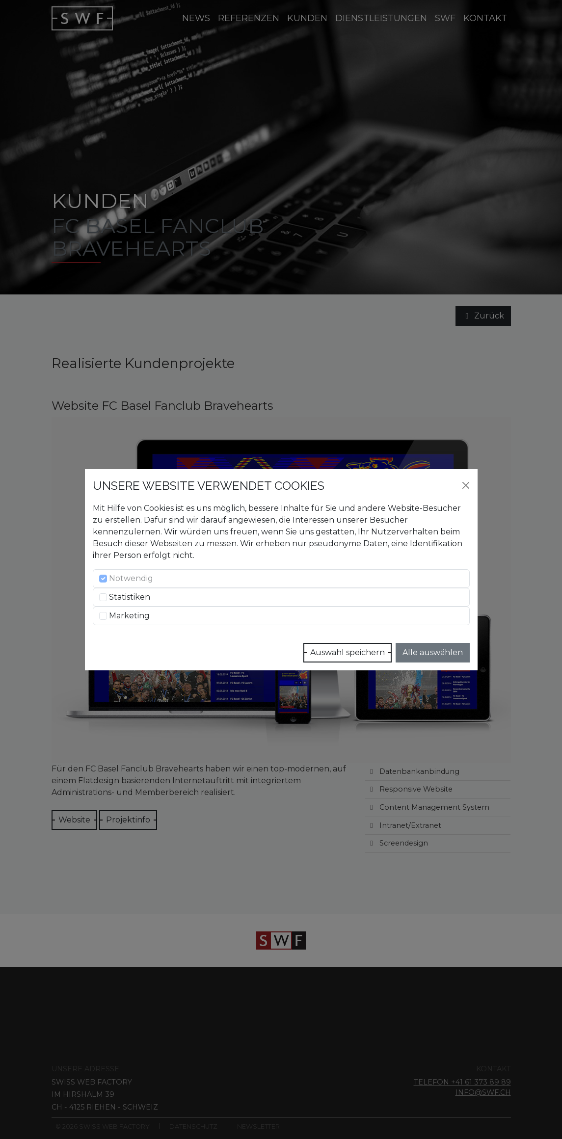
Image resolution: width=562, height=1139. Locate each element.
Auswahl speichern (347, 652)
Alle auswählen (432, 652)
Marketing (129, 615)
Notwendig (131, 578)
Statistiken (129, 597)
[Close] (465, 485)
